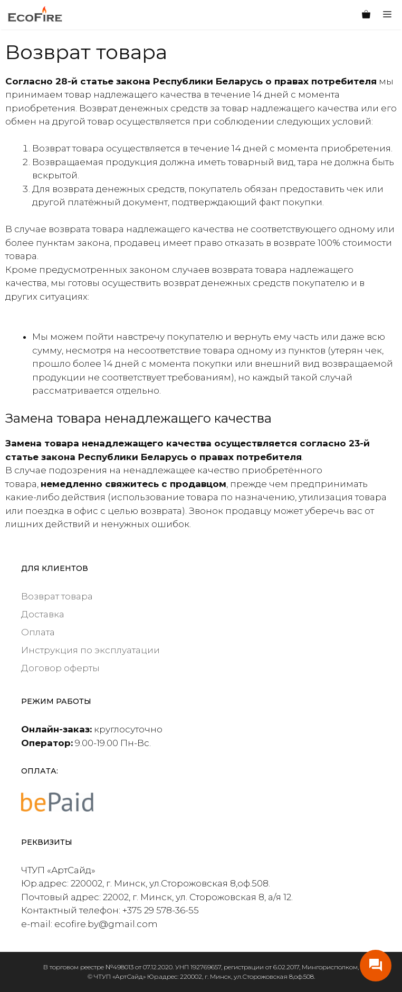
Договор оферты (60, 668)
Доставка (42, 614)
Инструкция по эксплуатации (90, 650)
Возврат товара (57, 596)
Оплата (38, 632)
